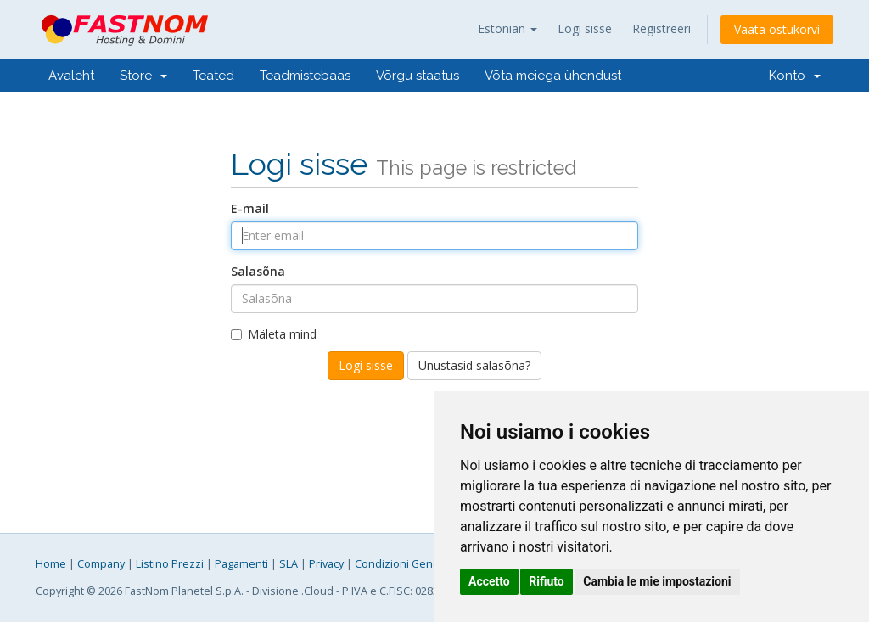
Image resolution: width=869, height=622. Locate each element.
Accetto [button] (489, 581)
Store (143, 75)
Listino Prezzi (170, 564)
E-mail (250, 208)
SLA (288, 564)
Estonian (507, 28)
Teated (213, 75)
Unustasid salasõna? (474, 365)
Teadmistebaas (305, 75)
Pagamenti (241, 564)
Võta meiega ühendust (553, 75)
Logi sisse (585, 28)
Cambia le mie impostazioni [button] (657, 581)
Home (51, 564)
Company (101, 564)
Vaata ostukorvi (777, 29)
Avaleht (71, 75)
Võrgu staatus (417, 75)
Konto (795, 75)
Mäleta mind (274, 334)
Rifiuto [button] (546, 581)
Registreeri (661, 28)
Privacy (326, 564)
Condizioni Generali (405, 564)
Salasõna (258, 271)
